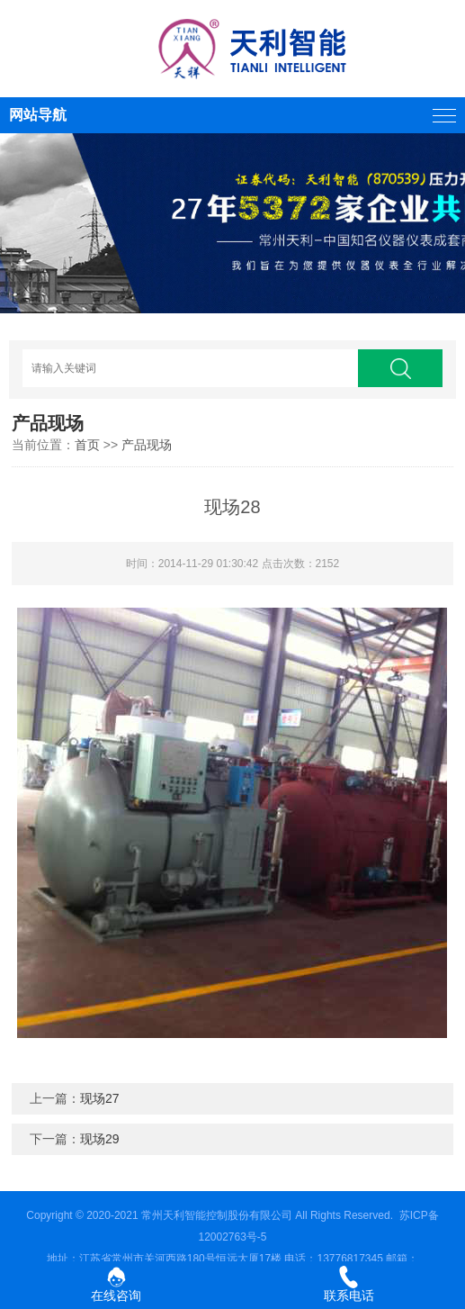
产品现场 (146, 445)
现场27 (100, 1098)
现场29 (100, 1139)
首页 (87, 445)
